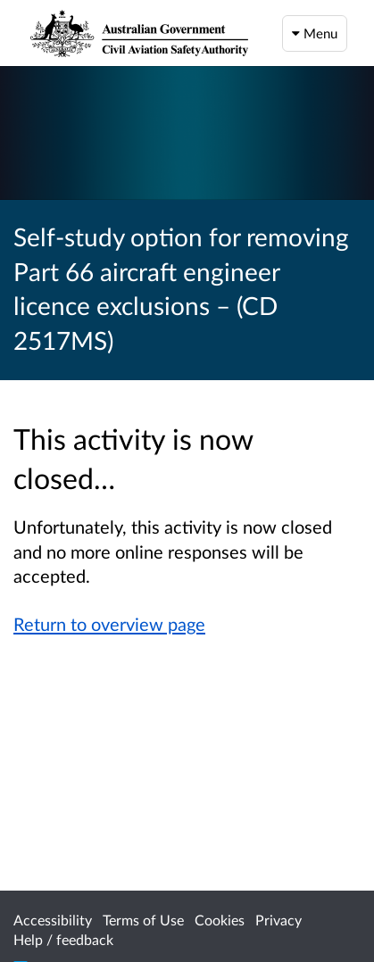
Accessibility (52, 919)
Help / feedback (63, 939)
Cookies (220, 919)
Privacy (278, 919)
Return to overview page (109, 623)
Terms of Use (143, 919)
